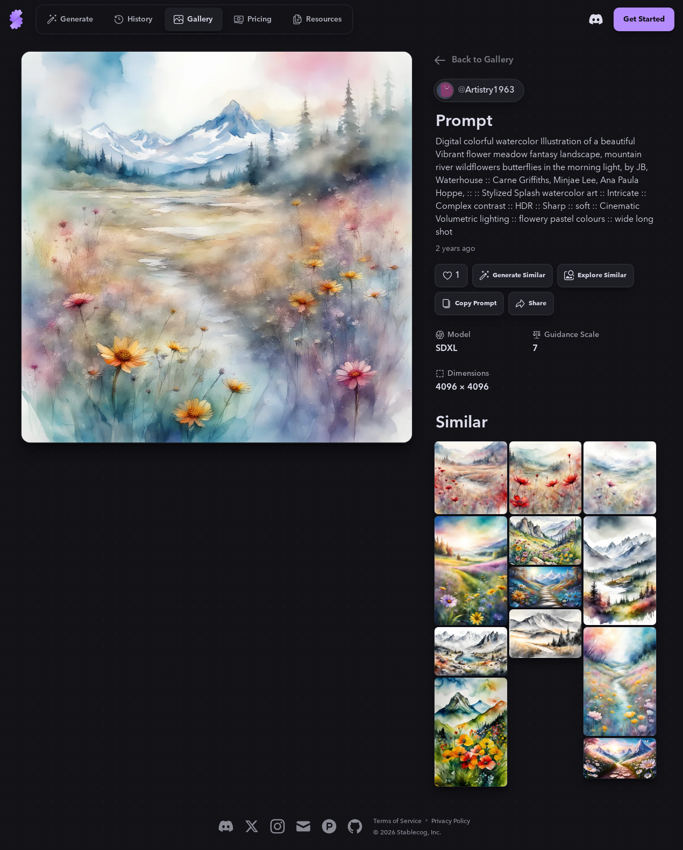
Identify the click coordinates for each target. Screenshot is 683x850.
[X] (252, 826)
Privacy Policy (450, 821)
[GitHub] (355, 826)
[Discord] (596, 19)
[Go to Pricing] (253, 19)
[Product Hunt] (329, 826)
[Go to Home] (16, 19)
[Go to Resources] (317, 19)
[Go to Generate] (70, 19)
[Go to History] (133, 19)
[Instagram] (277, 826)
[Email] (303, 826)
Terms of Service (397, 821)
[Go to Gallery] (193, 19)
